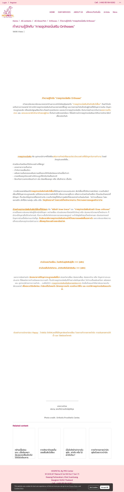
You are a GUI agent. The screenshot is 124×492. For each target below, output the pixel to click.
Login (4, 2)
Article (107, 12)
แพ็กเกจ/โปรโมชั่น (93, 12)
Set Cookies (94, 487)
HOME (52, 12)
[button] (121, 12)
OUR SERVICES (64, 12)
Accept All (104, 487)
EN (119, 2)
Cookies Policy (19, 488)
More (115, 12)
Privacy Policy (73, 486)
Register (13, 2)
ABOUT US (78, 12)
